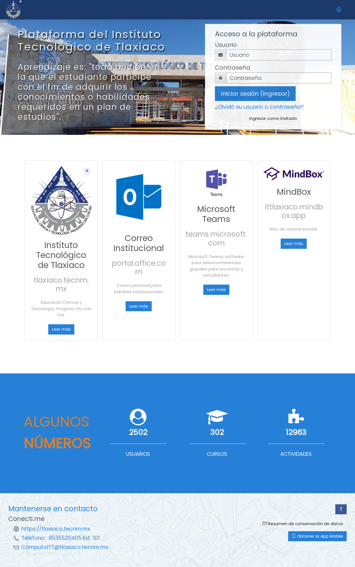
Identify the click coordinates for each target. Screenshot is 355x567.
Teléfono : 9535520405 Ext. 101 (60, 538)
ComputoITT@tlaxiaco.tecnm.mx (64, 547)
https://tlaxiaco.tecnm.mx (55, 529)
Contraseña (232, 68)
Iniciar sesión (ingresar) (255, 94)
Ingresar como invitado (273, 118)
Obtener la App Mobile (317, 536)
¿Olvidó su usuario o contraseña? (259, 107)
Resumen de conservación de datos (303, 523)
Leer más (61, 329)
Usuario (226, 45)
